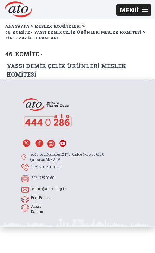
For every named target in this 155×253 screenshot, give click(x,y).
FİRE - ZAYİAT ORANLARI (31, 37)
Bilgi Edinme (41, 198)
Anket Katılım (37, 209)
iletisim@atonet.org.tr (48, 189)
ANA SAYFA (17, 26)
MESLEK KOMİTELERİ (58, 26)
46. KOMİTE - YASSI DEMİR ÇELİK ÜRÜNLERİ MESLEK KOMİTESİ (73, 32)
